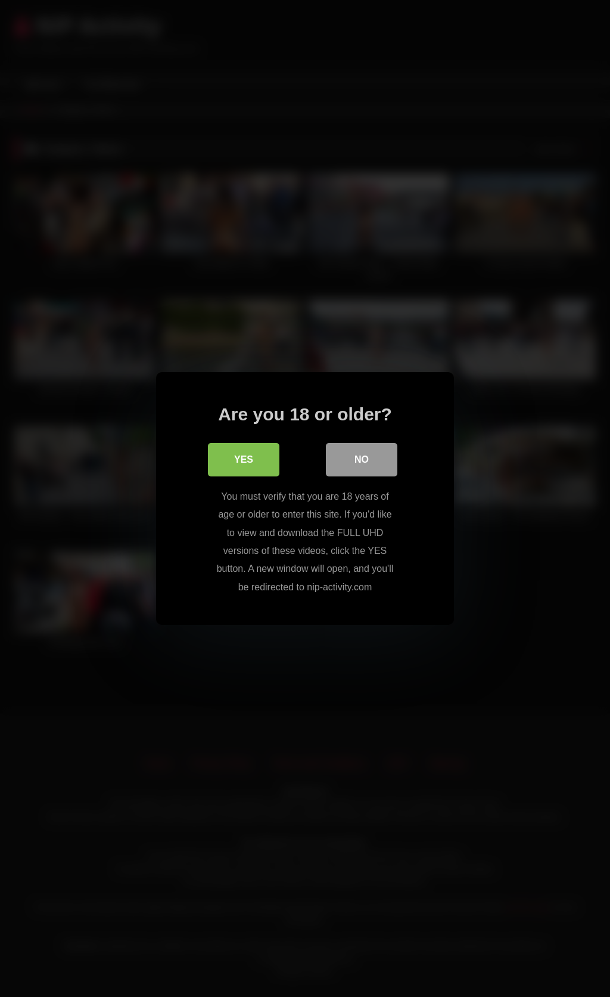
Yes (243, 459)
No (361, 459)
